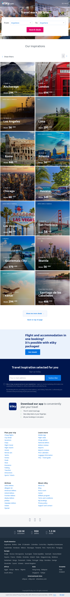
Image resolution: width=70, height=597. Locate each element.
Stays (6, 443)
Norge (15, 560)
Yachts (7, 455)
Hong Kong (36, 570)
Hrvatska (26, 557)
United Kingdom (30, 563)
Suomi (14, 563)
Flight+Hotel (9, 445)
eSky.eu (24, 579)
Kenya (11, 570)
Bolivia (14, 544)
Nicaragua (30, 548)
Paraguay (59, 548)
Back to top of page (35, 320)
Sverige (54, 560)
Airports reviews (43, 450)
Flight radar (42, 438)
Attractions (8, 473)
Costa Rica (42, 544)
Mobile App (42, 435)
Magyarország (45, 557)
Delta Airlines (9, 485)
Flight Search (9, 448)
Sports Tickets (9, 475)
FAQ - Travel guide (44, 458)
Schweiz (20, 563)
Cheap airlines (43, 440)
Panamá (38, 548)
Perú (43, 548)
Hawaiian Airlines (10, 503)
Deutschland (57, 554)
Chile (19, 544)
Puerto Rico (51, 548)
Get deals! (32, 352)
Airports (41, 448)
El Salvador (26, 544)
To (36, 23)
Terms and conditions (45, 498)
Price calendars (43, 453)
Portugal (35, 560)
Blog (39, 488)
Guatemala (8, 548)
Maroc (17, 570)
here (54, 595)
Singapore (35, 573)
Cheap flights (9, 435)
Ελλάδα (18, 557)
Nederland (7, 560)
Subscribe (53, 378)
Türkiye (42, 573)
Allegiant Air (9, 488)
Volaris (7, 506)
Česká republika (38, 554)
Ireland (32, 557)
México (23, 548)
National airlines (43, 443)
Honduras (16, 548)
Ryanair (7, 508)
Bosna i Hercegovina (17, 554)
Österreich (21, 560)
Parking (7, 468)
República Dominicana (55, 544)
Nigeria (22, 570)
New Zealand (62, 571)
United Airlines (9, 493)
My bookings (42, 501)
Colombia (34, 544)
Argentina (7, 544)
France (13, 557)
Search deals (35, 29)
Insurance (8, 465)
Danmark (48, 554)
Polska (28, 560)
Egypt (6, 570)
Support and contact (45, 506)
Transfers (8, 470)
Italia (37, 557)
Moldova (55, 557)
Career (40, 493)
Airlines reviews (43, 445)
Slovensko (7, 563)
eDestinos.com (41, 579)
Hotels (7, 450)
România (47, 560)
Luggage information (45, 455)
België (6, 554)
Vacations (8, 440)
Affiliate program (44, 496)
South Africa (8, 573)
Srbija (41, 560)
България (28, 554)
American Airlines (10, 490)
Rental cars (8, 453)
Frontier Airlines (10, 496)
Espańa (6, 557)
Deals (6, 460)
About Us (41, 485)
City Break (8, 438)
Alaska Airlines (9, 498)
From (6, 23)
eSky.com (31, 579)
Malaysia (44, 570)
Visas (6, 463)
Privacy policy (42, 503)
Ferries (7, 458)
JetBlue (7, 501)
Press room (42, 490)
